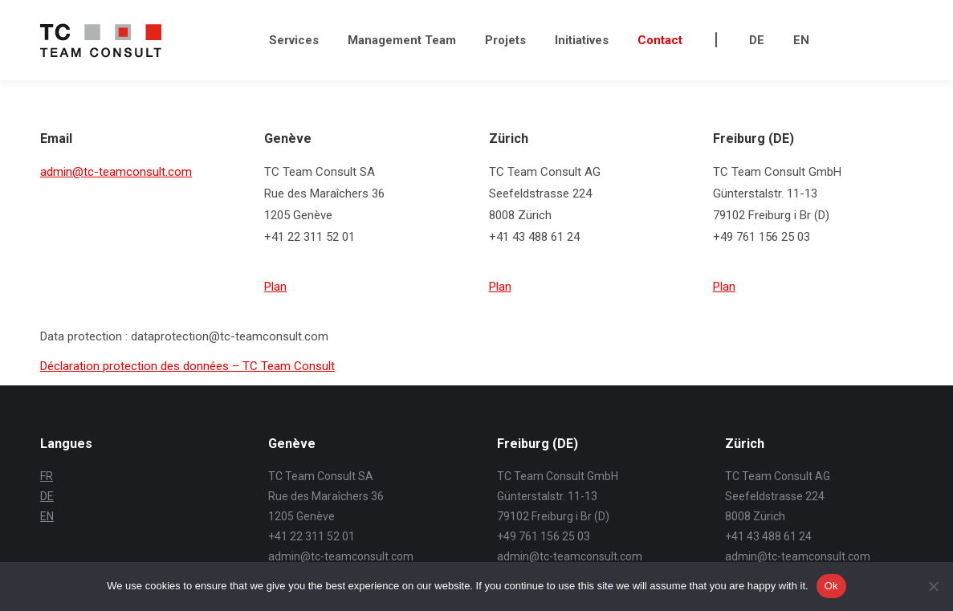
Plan (275, 286)
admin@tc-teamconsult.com (116, 172)
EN (47, 516)
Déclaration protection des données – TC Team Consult (187, 366)
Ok (831, 586)
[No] (933, 586)
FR (46, 476)
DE (47, 496)
